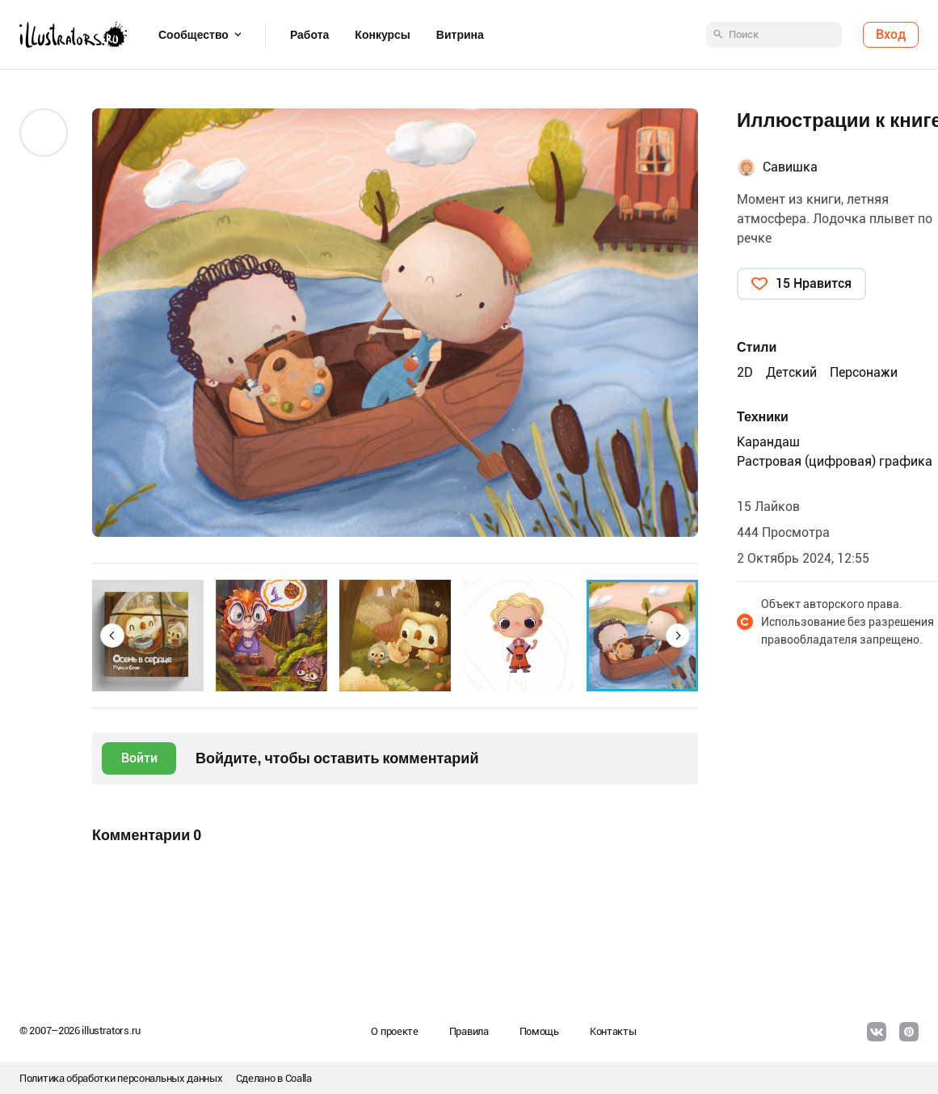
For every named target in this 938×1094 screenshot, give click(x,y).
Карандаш (768, 442)
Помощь (539, 1031)
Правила (469, 1031)
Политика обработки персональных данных (121, 1078)
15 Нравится (814, 283)
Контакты (613, 1031)
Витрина (460, 34)
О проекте (394, 1031)
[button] (112, 635)
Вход (891, 34)
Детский (791, 372)
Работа (309, 34)
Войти (139, 758)
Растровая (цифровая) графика (834, 461)
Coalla (298, 1078)
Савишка (790, 167)
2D (745, 372)
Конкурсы (382, 34)
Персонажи (864, 372)
